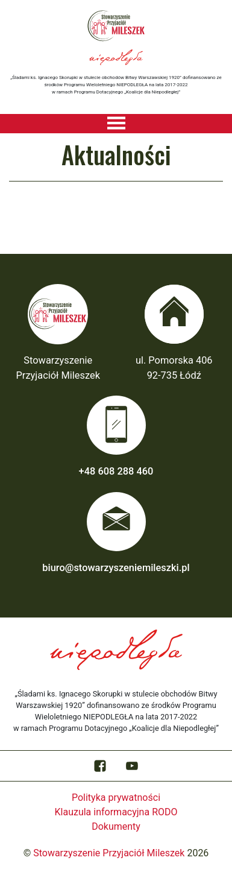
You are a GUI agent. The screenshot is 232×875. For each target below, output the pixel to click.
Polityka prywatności (116, 797)
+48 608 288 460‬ (116, 471)
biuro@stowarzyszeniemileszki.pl (115, 567)
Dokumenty (116, 826)
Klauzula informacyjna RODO (116, 812)
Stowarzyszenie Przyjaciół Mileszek (108, 853)
